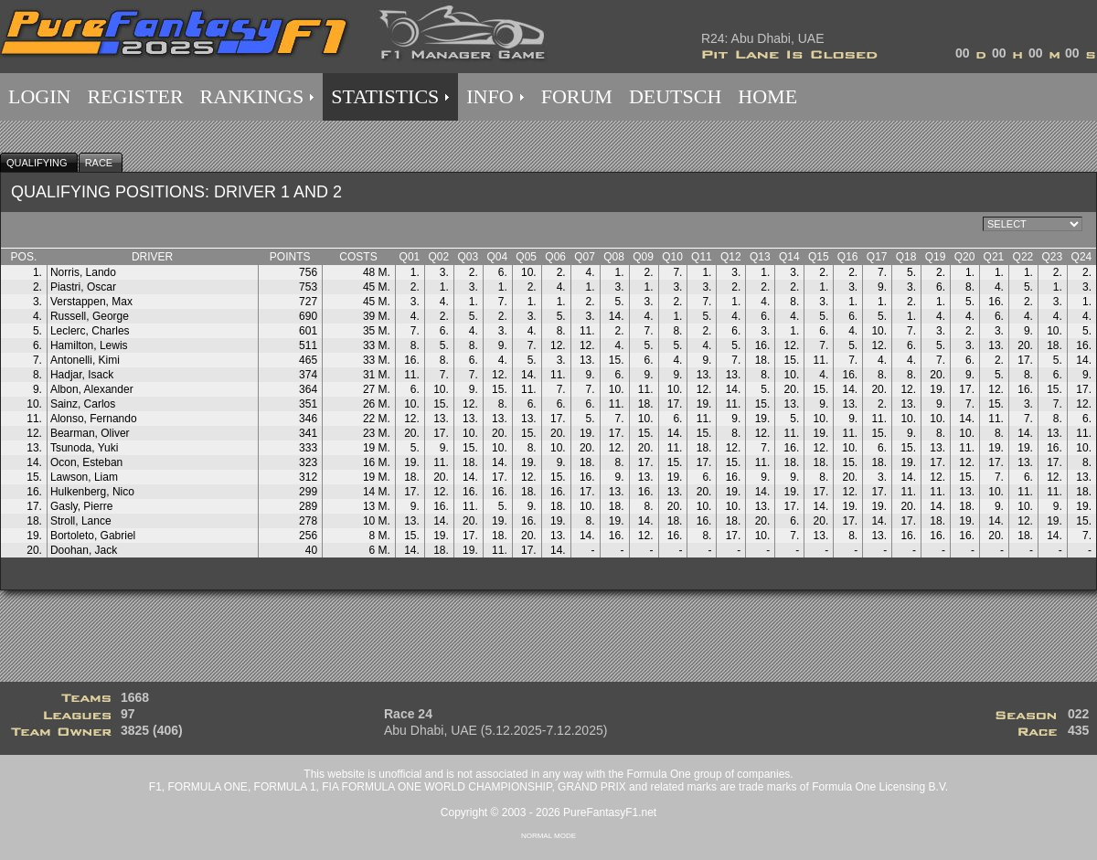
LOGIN (39, 96)
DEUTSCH (675, 96)
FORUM (576, 96)
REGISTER (135, 96)
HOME (767, 96)
